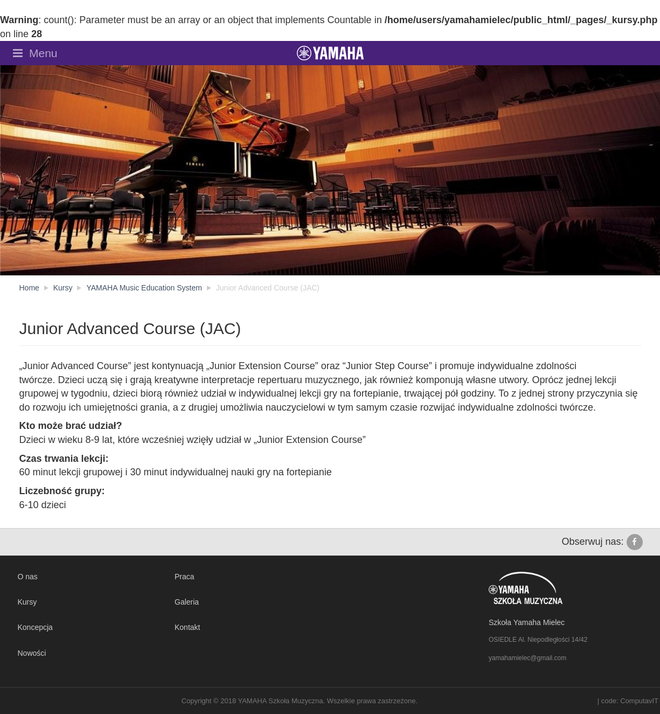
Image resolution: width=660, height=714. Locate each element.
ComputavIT (639, 701)
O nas (28, 576)
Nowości (32, 653)
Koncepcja (35, 627)
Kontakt (187, 627)
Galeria (187, 602)
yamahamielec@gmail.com (527, 658)
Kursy (27, 602)
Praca (184, 576)
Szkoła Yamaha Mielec (527, 622)
